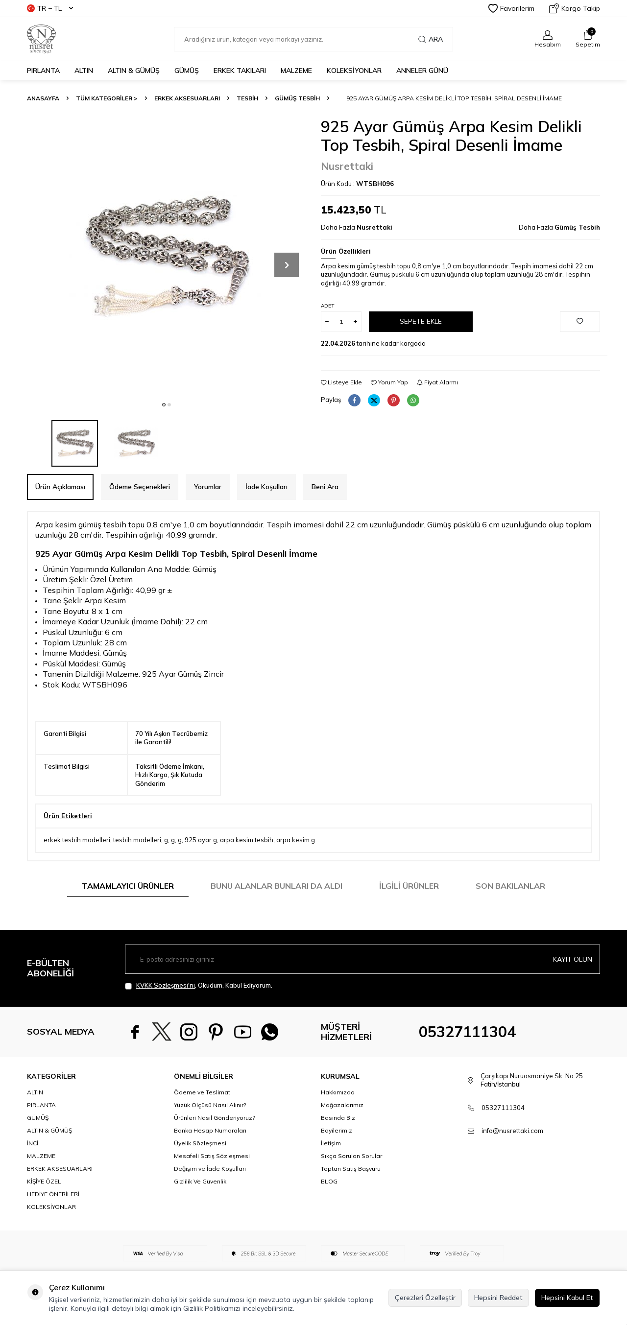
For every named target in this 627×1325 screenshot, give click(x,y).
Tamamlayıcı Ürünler (128, 886)
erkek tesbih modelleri (77, 840)
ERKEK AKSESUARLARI (187, 98)
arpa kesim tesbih (246, 840)
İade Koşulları (266, 486)
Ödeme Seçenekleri (139, 486)
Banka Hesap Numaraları (210, 1130)
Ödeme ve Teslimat (202, 1092)
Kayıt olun (572, 959)
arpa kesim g (295, 840)
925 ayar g (201, 840)
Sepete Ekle (421, 321)
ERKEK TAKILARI (240, 70)
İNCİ (32, 1143)
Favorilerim (511, 8)
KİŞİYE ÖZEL (44, 1181)
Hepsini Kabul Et (567, 1297)
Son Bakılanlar (510, 886)
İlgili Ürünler (409, 886)
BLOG (329, 1181)
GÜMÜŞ (186, 70)
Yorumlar (207, 486)
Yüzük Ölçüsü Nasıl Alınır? (210, 1105)
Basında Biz (338, 1117)
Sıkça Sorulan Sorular (351, 1155)
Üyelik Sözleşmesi (200, 1143)
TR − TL (50, 8)
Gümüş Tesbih (297, 98)
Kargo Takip (574, 8)
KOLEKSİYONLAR (354, 70)
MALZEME (296, 70)
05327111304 (467, 1031)
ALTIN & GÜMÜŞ (134, 70)
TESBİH (247, 98)
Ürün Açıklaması (60, 486)
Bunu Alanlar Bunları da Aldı (276, 886)
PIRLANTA (43, 70)
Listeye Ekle (341, 382)
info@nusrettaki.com (512, 1131)
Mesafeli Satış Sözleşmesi (212, 1155)
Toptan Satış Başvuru (351, 1168)
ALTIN (83, 70)
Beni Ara (325, 486)
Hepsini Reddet (498, 1297)
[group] (166, 256)
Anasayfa (43, 98)
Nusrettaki (347, 166)
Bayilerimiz (336, 1130)
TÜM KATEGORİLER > (107, 98)
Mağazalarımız (342, 1105)
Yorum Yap (389, 382)
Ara (430, 39)
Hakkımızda (338, 1092)
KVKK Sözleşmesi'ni (165, 985)
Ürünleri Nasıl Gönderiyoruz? (214, 1117)
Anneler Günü (422, 70)
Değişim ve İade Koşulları (210, 1168)
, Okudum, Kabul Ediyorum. (198, 985)
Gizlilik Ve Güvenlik (200, 1181)
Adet (327, 306)
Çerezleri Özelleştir (425, 1297)
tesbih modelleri (137, 840)
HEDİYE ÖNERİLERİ (53, 1194)
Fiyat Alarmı (437, 382)
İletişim (331, 1143)
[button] (164, 404)
